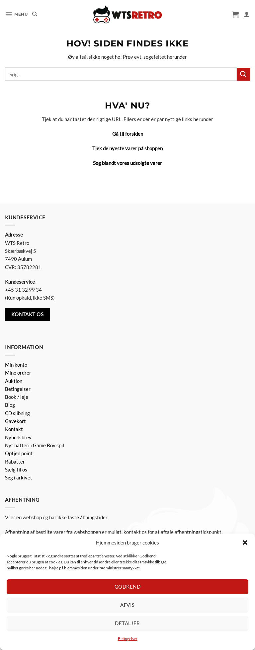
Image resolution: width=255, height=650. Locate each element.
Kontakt (14, 429)
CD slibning (17, 413)
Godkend (127, 587)
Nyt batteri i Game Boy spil (34, 445)
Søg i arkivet (18, 477)
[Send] (243, 74)
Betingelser (127, 638)
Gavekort (15, 421)
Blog (10, 405)
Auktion (13, 381)
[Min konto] (246, 14)
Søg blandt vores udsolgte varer (127, 163)
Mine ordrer (18, 373)
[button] (245, 542)
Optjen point (19, 453)
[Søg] (35, 14)
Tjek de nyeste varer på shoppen (127, 148)
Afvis (127, 605)
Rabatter (15, 462)
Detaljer (127, 623)
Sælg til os (16, 469)
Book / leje (16, 397)
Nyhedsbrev (18, 437)
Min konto (16, 365)
